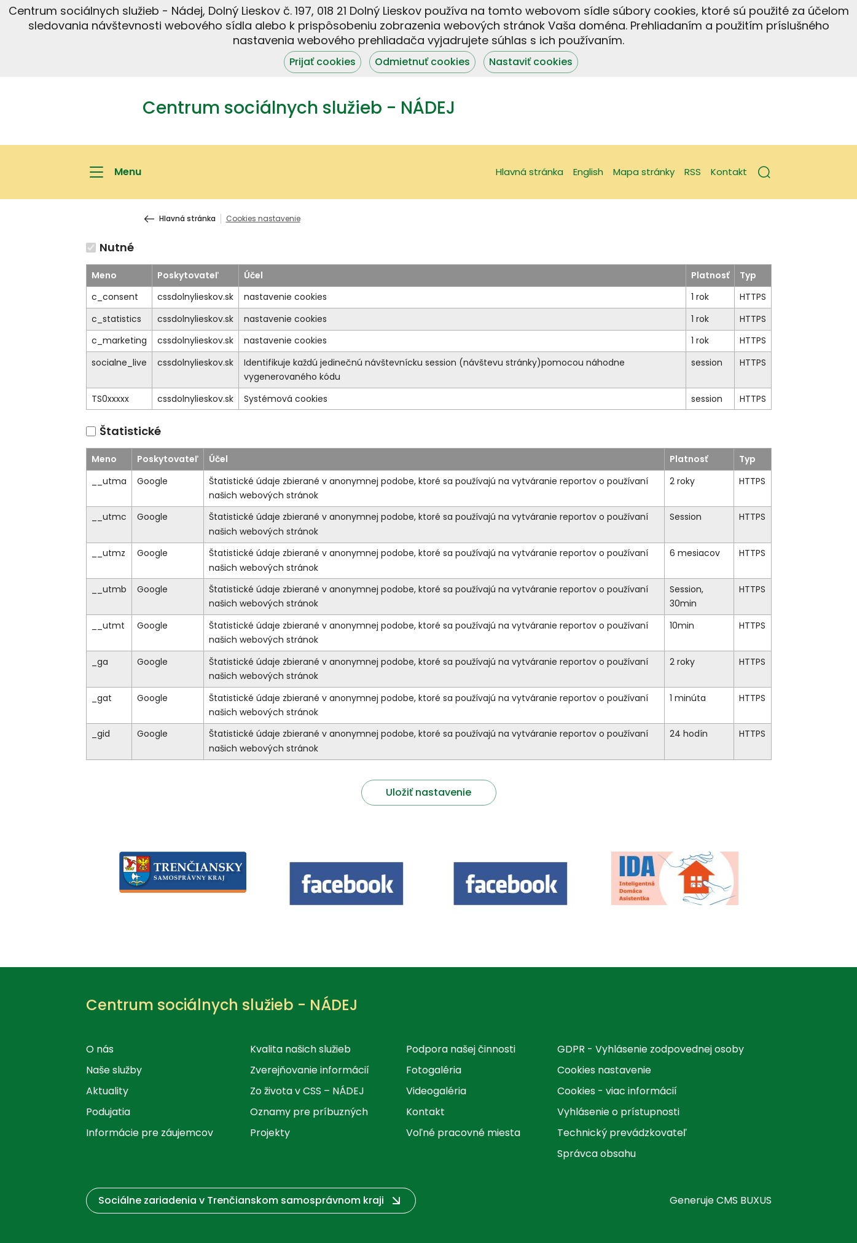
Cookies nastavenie (604, 1070)
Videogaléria (436, 1091)
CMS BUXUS (744, 1200)
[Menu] (113, 172)
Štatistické (130, 431)
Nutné (117, 247)
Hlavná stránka (529, 171)
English (588, 171)
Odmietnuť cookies (422, 62)
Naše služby (114, 1070)
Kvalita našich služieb (300, 1049)
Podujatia (108, 1112)
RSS (692, 171)
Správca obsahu (596, 1154)
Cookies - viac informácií (617, 1091)
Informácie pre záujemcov (149, 1133)
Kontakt (729, 171)
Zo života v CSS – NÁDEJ (307, 1091)
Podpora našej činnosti (460, 1049)
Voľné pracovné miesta (463, 1133)
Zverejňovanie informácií (309, 1070)
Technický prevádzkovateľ (622, 1133)
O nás (100, 1049)
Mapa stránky (644, 171)
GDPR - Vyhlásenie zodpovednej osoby (650, 1049)
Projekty (270, 1133)
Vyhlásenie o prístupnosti (618, 1112)
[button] (764, 172)
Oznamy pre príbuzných (309, 1112)
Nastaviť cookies (531, 62)
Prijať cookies (322, 62)
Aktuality (107, 1091)
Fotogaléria (433, 1070)
